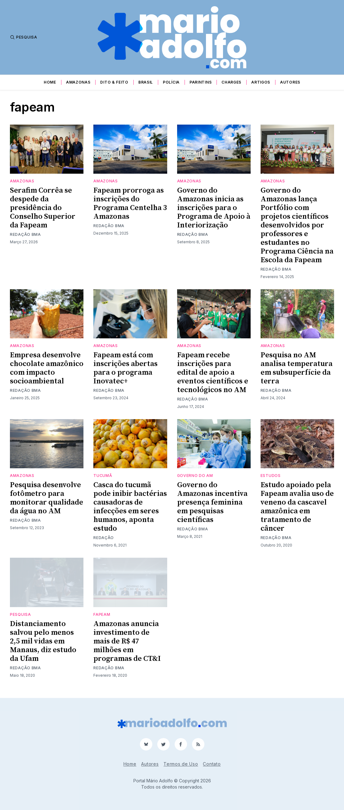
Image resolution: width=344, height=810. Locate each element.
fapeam (101, 614)
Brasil (145, 82)
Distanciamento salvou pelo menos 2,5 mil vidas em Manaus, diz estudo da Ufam (43, 641)
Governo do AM (195, 475)
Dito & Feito (114, 82)
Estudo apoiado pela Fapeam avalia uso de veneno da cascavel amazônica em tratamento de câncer (297, 506)
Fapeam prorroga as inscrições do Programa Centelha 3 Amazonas (130, 203)
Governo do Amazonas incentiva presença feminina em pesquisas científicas (212, 502)
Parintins (201, 82)
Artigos (260, 82)
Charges (231, 82)
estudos (271, 475)
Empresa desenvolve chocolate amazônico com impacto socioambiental (46, 368)
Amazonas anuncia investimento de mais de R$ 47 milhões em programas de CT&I (127, 641)
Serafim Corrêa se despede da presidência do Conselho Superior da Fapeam (42, 208)
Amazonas (78, 82)
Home (50, 82)
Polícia (171, 82)
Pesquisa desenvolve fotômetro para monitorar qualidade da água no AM (46, 498)
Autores (290, 82)
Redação (103, 537)
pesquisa (20, 614)
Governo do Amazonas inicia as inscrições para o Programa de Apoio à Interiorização (213, 208)
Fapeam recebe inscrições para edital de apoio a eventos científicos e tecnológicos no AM (212, 372)
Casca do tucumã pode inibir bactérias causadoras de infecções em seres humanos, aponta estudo (130, 506)
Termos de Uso (180, 764)
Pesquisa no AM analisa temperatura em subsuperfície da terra (297, 368)
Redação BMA (25, 234)
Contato (212, 764)
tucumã (102, 475)
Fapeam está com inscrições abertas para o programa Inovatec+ (125, 368)
